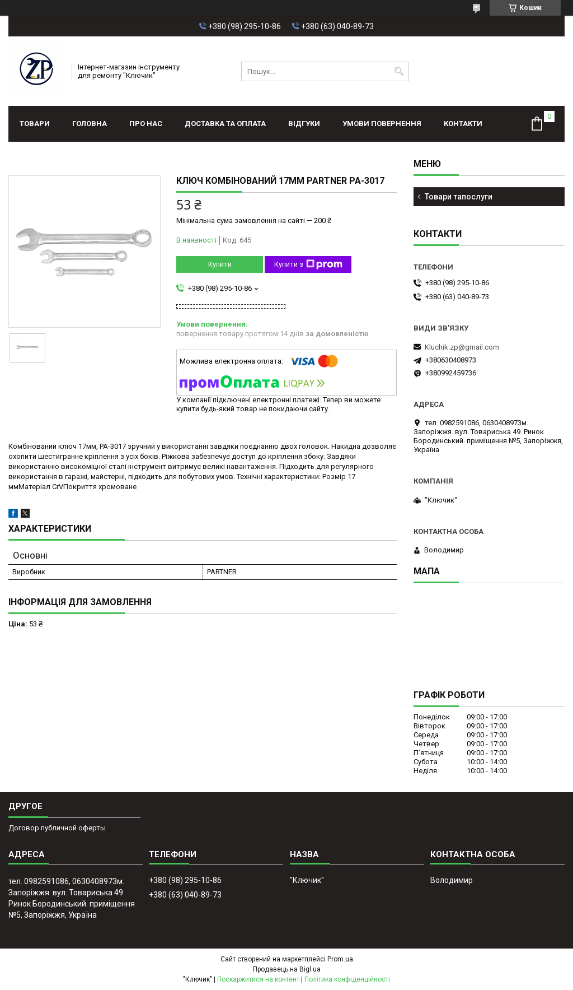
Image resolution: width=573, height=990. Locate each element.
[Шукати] (399, 71)
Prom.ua (340, 959)
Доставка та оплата (225, 123)
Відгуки (304, 123)
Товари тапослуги (458, 196)
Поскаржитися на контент (258, 979)
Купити (220, 264)
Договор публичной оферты (57, 828)
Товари (35, 123)
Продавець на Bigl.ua (287, 969)
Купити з (308, 264)
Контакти (463, 123)
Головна (89, 123)
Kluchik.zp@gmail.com (462, 347)
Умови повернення (381, 123)
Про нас (145, 123)
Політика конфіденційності (347, 979)
